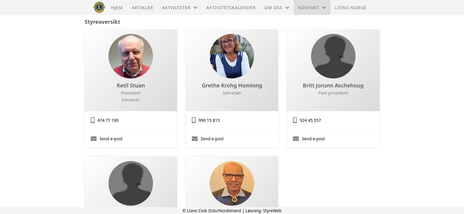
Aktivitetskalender (231, 7)
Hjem (117, 7)
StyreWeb (272, 210)
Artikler (142, 7)
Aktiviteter (180, 7)
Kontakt (312, 7)
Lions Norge (350, 7)
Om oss (276, 7)
